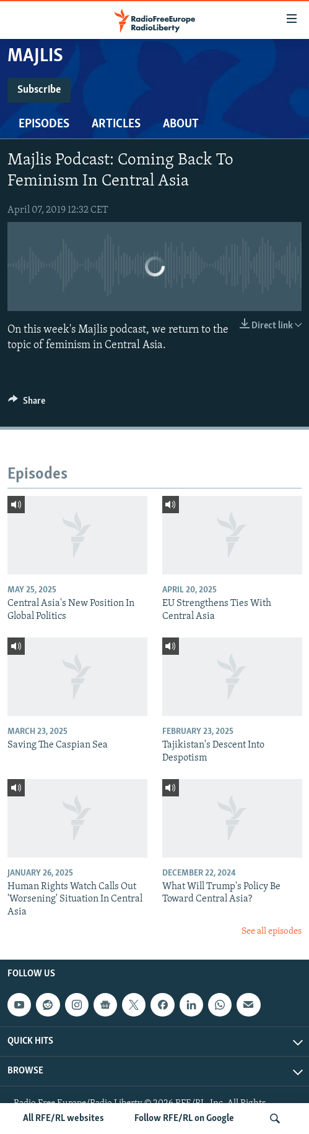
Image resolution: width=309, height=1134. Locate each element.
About (181, 124)
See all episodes (272, 931)
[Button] (26, 404)
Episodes (44, 124)
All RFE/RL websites (63, 1118)
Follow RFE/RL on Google (184, 1118)
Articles (116, 124)
